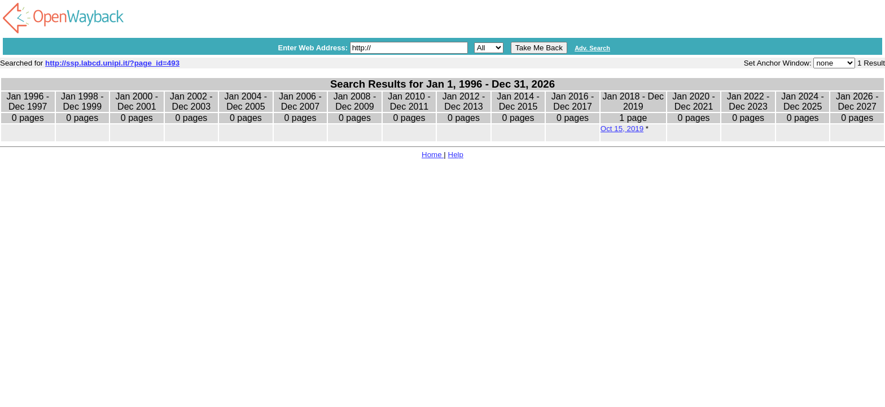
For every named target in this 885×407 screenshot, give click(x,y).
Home (433, 154)
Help (455, 154)
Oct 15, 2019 (622, 128)
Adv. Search (592, 48)
